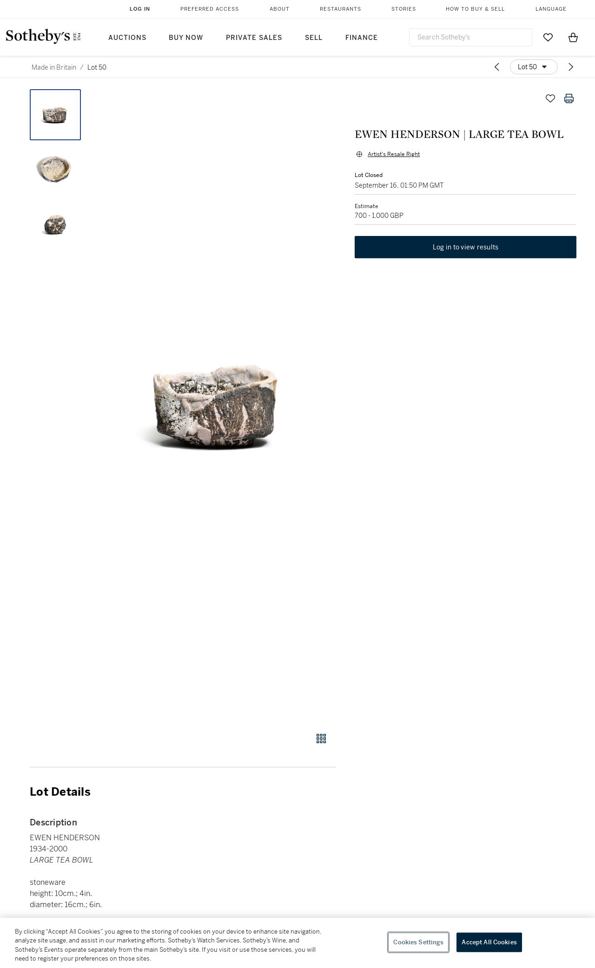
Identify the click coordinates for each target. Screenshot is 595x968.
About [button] (280, 9)
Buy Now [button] (186, 38)
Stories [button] (403, 9)
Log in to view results (466, 247)
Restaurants (340, 9)
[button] (218, 405)
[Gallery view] (321, 738)
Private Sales (254, 38)
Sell (314, 38)
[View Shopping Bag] (573, 37)
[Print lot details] (569, 98)
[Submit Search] (521, 37)
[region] (297, 943)
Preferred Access (209, 9)
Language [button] (551, 9)
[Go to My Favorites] (548, 37)
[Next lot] (571, 66)
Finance (361, 38)
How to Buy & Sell (475, 9)
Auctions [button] (127, 38)
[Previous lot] (497, 66)
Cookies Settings (418, 942)
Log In (140, 9)
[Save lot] (550, 98)
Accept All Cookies (489, 942)
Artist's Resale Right (394, 154)
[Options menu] (534, 66)
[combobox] (470, 37)
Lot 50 (96, 67)
